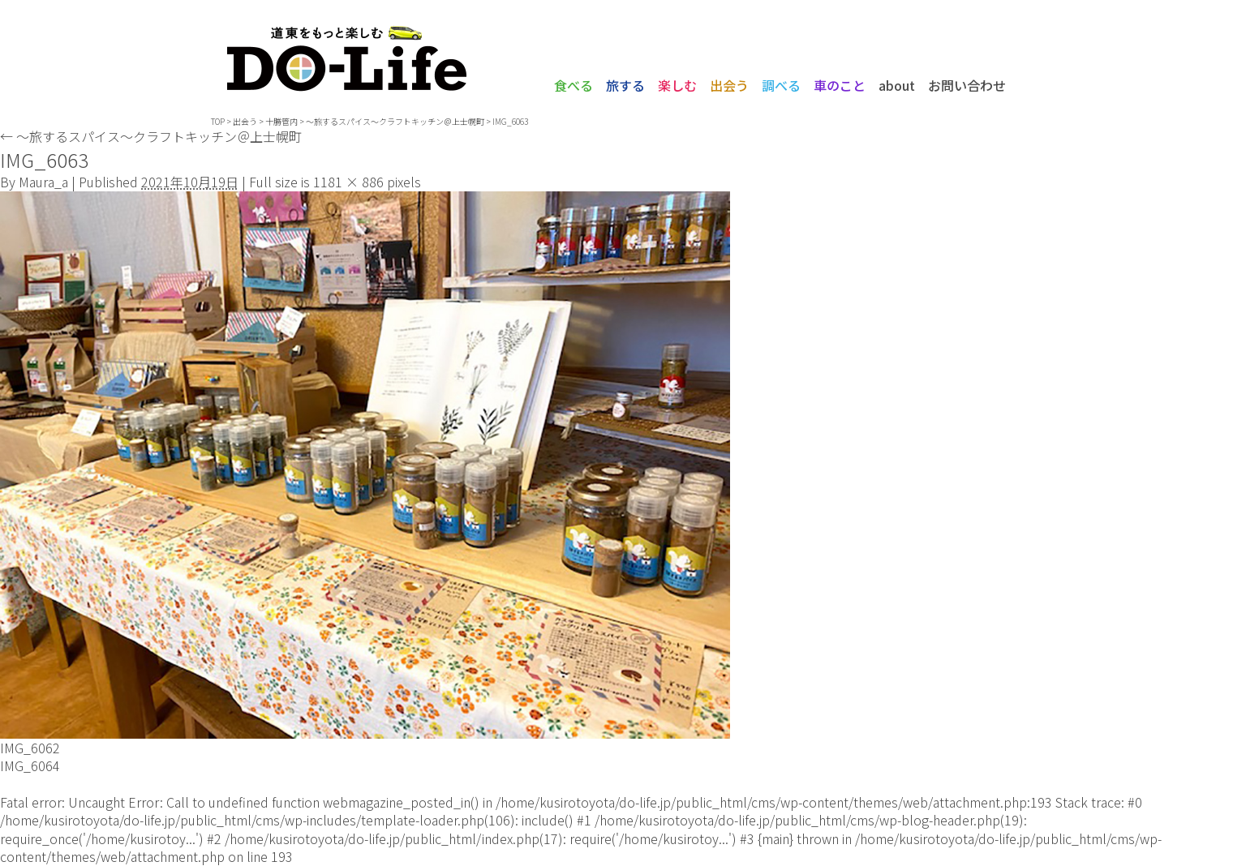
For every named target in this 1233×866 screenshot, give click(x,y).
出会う (729, 85)
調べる (781, 85)
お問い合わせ (967, 85)
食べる (573, 85)
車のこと (840, 85)
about (897, 85)
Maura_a (43, 181)
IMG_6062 (30, 747)
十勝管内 (281, 121)
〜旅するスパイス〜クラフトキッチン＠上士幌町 (151, 136)
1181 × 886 (348, 181)
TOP (218, 121)
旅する (625, 85)
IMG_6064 (30, 765)
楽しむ (677, 85)
